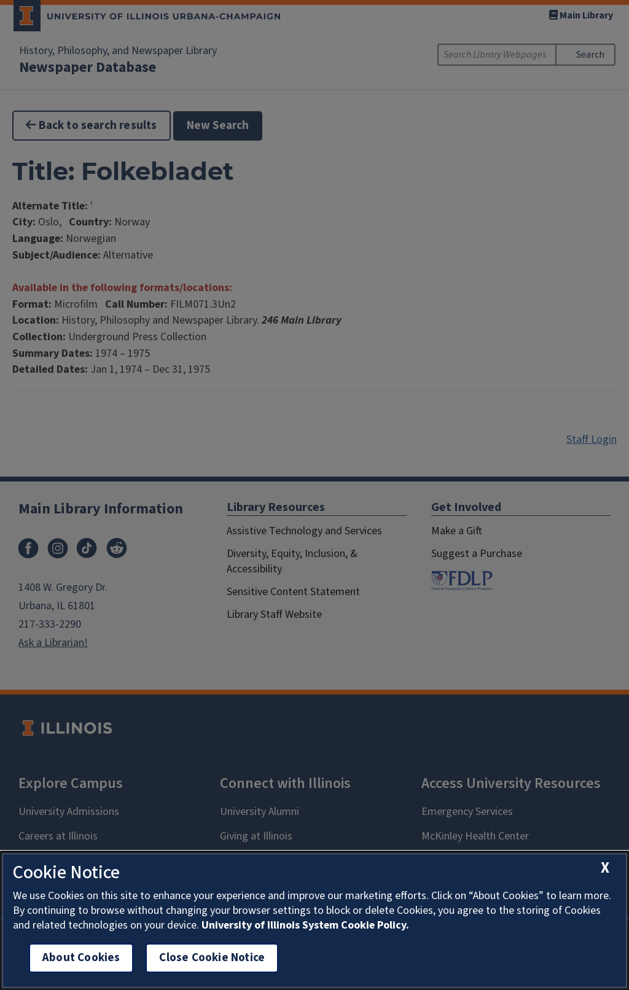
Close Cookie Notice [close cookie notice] (212, 957)
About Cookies (81, 957)
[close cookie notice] (605, 868)
